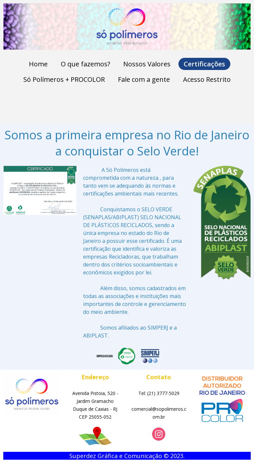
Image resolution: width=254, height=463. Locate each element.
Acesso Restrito (207, 79)
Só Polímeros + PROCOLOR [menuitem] (64, 79)
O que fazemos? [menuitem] (85, 63)
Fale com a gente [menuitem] (144, 79)
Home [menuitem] (38, 63)
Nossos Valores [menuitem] (147, 63)
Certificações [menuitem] (204, 63)
